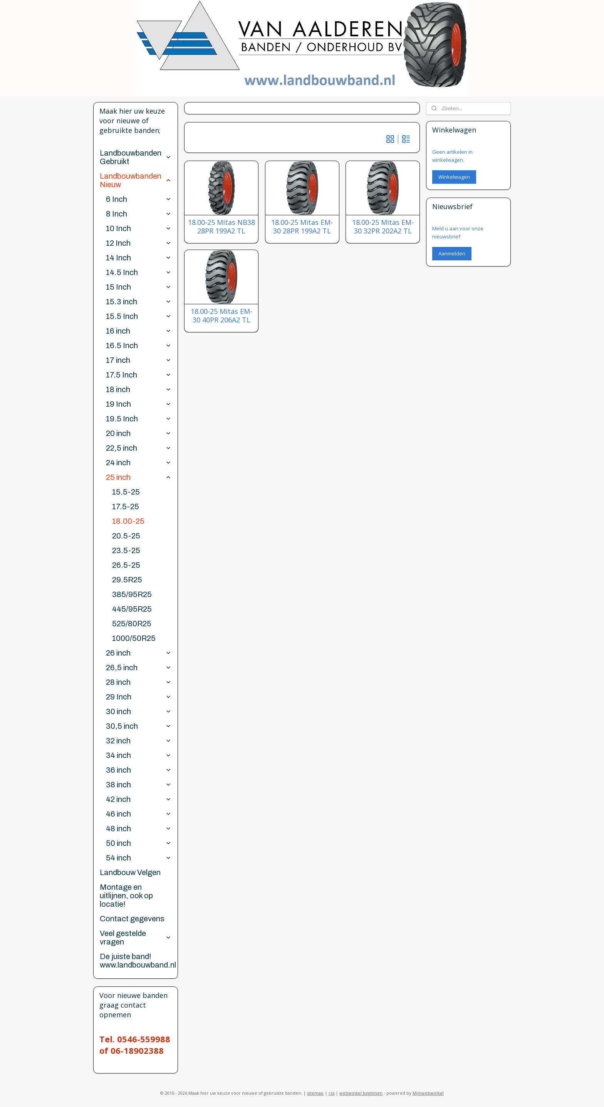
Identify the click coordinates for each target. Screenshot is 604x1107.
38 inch (138, 784)
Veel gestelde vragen (135, 937)
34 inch (138, 755)
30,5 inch (138, 726)
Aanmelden (451, 253)
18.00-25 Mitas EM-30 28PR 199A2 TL (302, 226)
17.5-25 (125, 506)
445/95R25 (132, 609)
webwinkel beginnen (361, 1093)
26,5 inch (138, 667)
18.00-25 (128, 521)
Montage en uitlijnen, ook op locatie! (126, 895)
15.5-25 (126, 492)
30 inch (138, 711)
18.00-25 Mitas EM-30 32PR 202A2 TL (382, 226)
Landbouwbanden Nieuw (135, 180)
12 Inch (138, 243)
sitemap (315, 1093)
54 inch (138, 858)
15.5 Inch (138, 316)
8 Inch (138, 214)
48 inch (138, 828)
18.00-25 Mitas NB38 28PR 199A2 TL (221, 226)
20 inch (138, 433)
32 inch (138, 740)
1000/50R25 (134, 638)
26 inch (138, 653)
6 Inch (138, 199)
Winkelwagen (454, 176)
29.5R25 (127, 579)
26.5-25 (126, 565)
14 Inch (138, 257)
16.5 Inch (138, 345)
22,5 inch (138, 448)
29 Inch (138, 697)
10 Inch (138, 228)
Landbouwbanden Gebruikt (135, 157)
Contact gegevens (132, 918)
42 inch (138, 799)
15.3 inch (138, 301)
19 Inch (138, 404)
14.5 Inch (138, 272)
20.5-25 (126, 536)
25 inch (138, 477)
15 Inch (138, 287)
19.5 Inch (138, 418)
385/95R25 (132, 594)
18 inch (138, 389)
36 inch (138, 770)
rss (331, 1093)
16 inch (138, 331)
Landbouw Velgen (130, 872)
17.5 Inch (138, 375)
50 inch (138, 843)
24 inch (138, 462)
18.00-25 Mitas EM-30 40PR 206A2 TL (221, 315)
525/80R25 (131, 623)
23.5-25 (126, 550)
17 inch (138, 360)
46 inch (138, 814)
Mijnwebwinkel (428, 1093)
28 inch (138, 682)
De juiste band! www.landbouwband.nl (138, 960)
